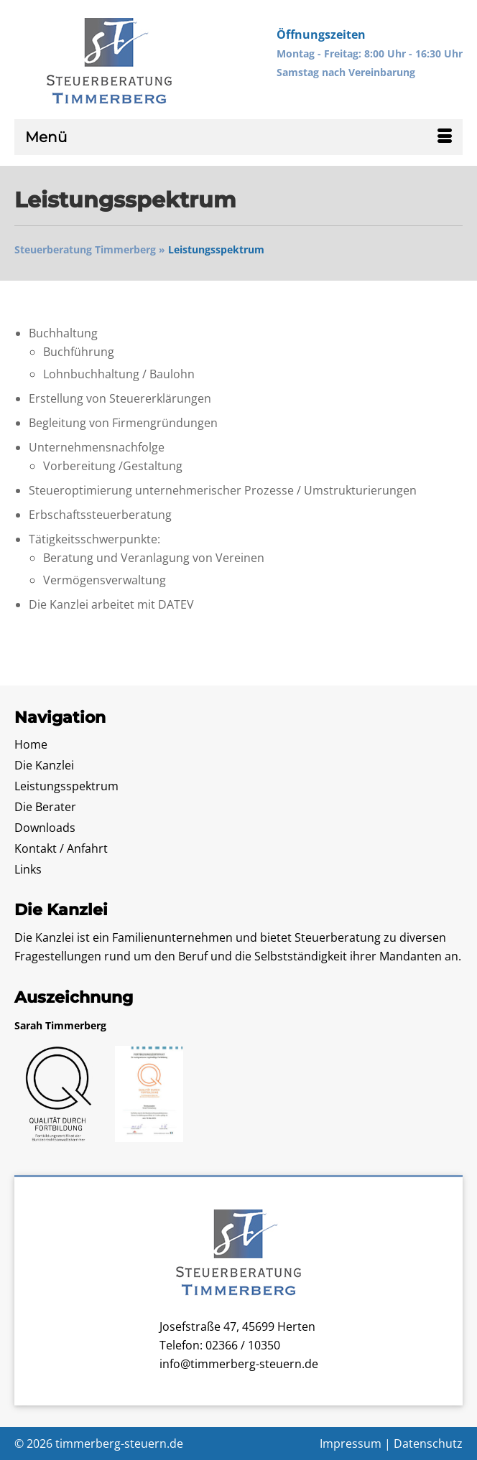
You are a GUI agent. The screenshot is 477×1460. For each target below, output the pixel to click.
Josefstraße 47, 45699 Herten (237, 1326)
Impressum (350, 1443)
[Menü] (238, 137)
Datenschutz (428, 1443)
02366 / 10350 (242, 1345)
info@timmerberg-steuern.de (238, 1364)
